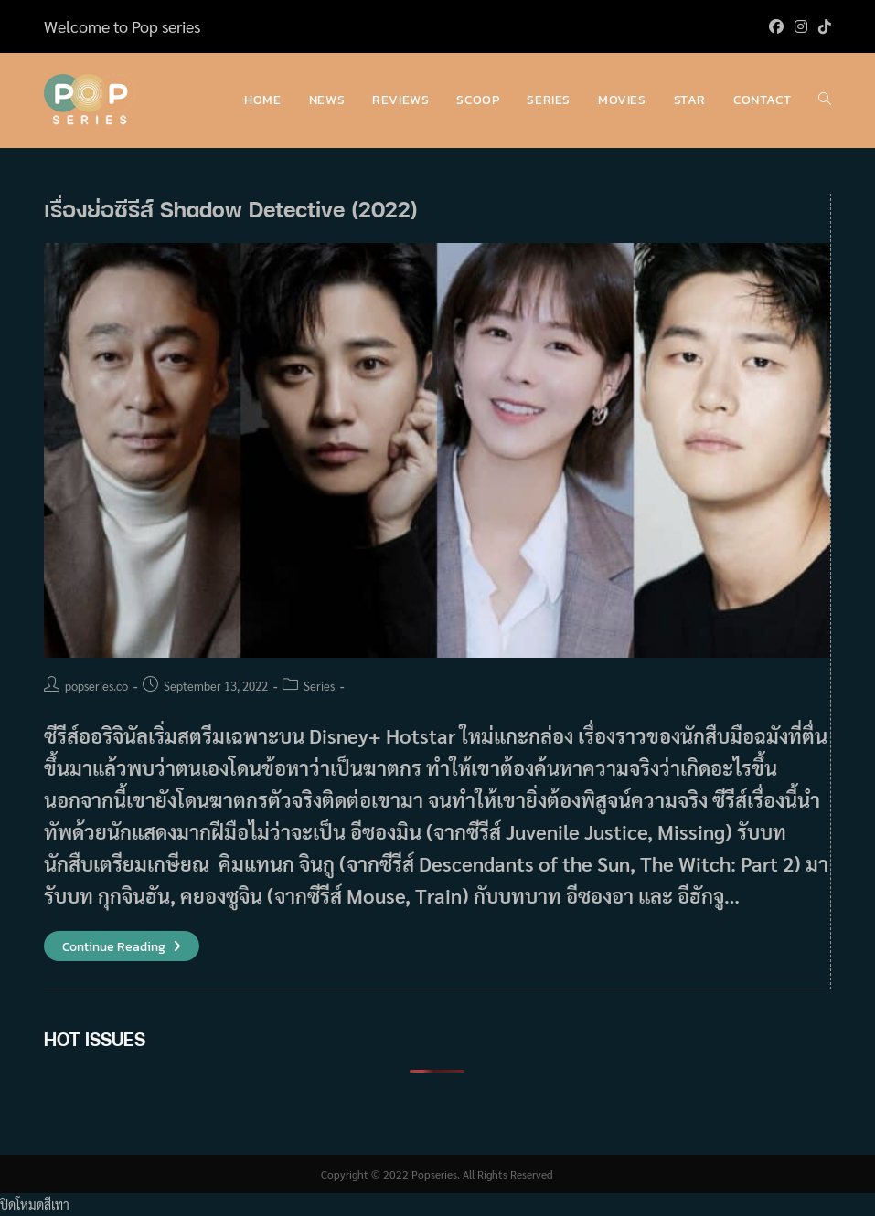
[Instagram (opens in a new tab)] (801, 26)
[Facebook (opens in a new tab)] (776, 26)
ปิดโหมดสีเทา (34, 1204)
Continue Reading (121, 947)
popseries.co (96, 685)
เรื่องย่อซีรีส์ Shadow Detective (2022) (231, 209)
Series (319, 685)
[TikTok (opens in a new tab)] (822, 26)
